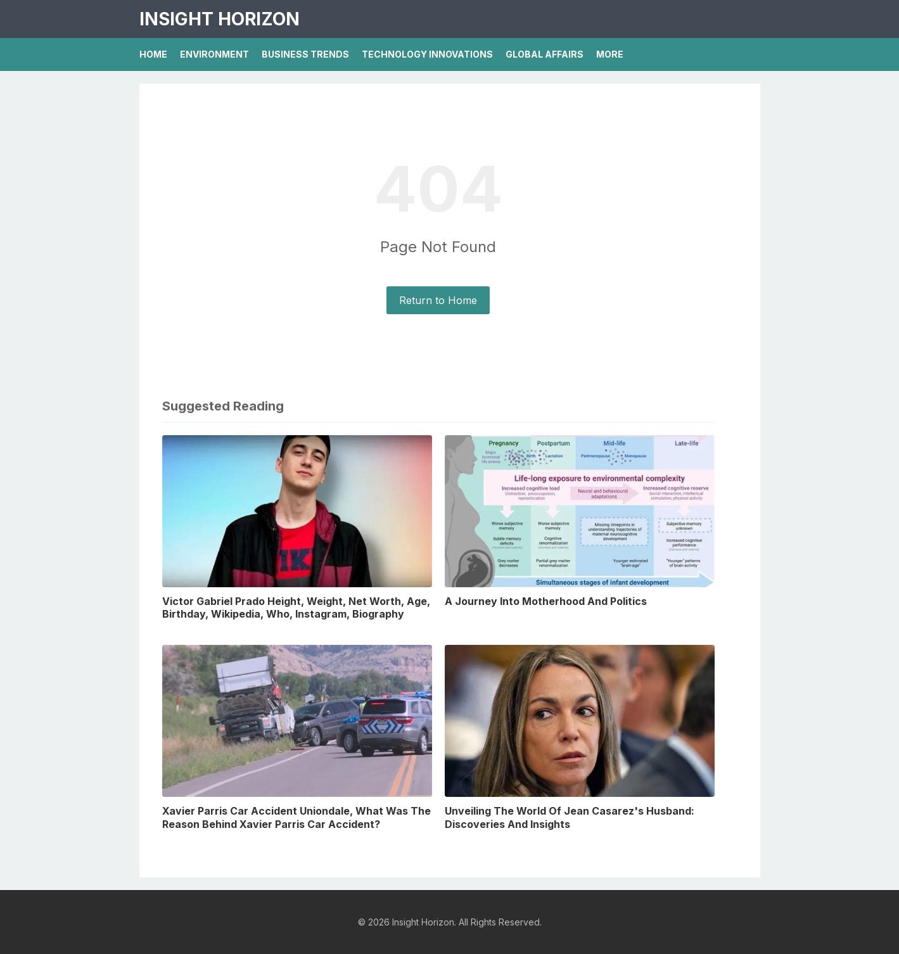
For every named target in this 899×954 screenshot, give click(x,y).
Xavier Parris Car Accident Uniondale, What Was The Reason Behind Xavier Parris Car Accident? (296, 817)
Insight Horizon (219, 19)
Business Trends (305, 54)
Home (153, 54)
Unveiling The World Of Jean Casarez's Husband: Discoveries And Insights (569, 817)
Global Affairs (544, 54)
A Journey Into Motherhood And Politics (546, 601)
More (609, 54)
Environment (214, 54)
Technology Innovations (427, 54)
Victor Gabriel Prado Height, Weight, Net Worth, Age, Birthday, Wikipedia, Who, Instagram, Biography (296, 608)
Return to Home (438, 300)
